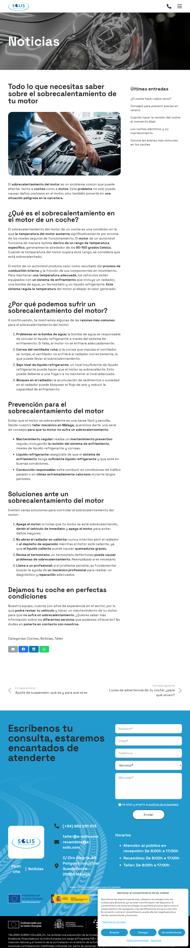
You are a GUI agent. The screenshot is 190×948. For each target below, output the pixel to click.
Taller (58, 638)
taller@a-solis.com (80, 836)
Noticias (46, 638)
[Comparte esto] (23, 649)
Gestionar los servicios (114, 922)
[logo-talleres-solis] (18, 6)
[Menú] (179, 6)
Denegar (143, 932)
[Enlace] (170, 6)
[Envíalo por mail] (13, 649)
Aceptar (114, 932)
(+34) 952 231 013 (79, 826)
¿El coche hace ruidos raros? (151, 99)
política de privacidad (163, 804)
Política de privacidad (138, 940)
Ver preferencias (172, 932)
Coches (33, 638)
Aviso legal (156, 940)
